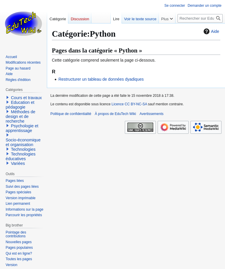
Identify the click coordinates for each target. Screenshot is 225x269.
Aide (210, 31)
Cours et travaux (26, 97)
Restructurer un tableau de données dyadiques (101, 79)
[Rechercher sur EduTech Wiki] (200, 18)
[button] (8, 97)
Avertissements (151, 114)
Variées (18, 163)
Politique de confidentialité (70, 114)
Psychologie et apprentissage (22, 128)
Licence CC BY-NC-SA (129, 104)
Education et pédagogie (20, 104)
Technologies (23, 149)
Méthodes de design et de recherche (20, 116)
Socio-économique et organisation (23, 142)
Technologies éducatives (20, 156)
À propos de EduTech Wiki (115, 114)
